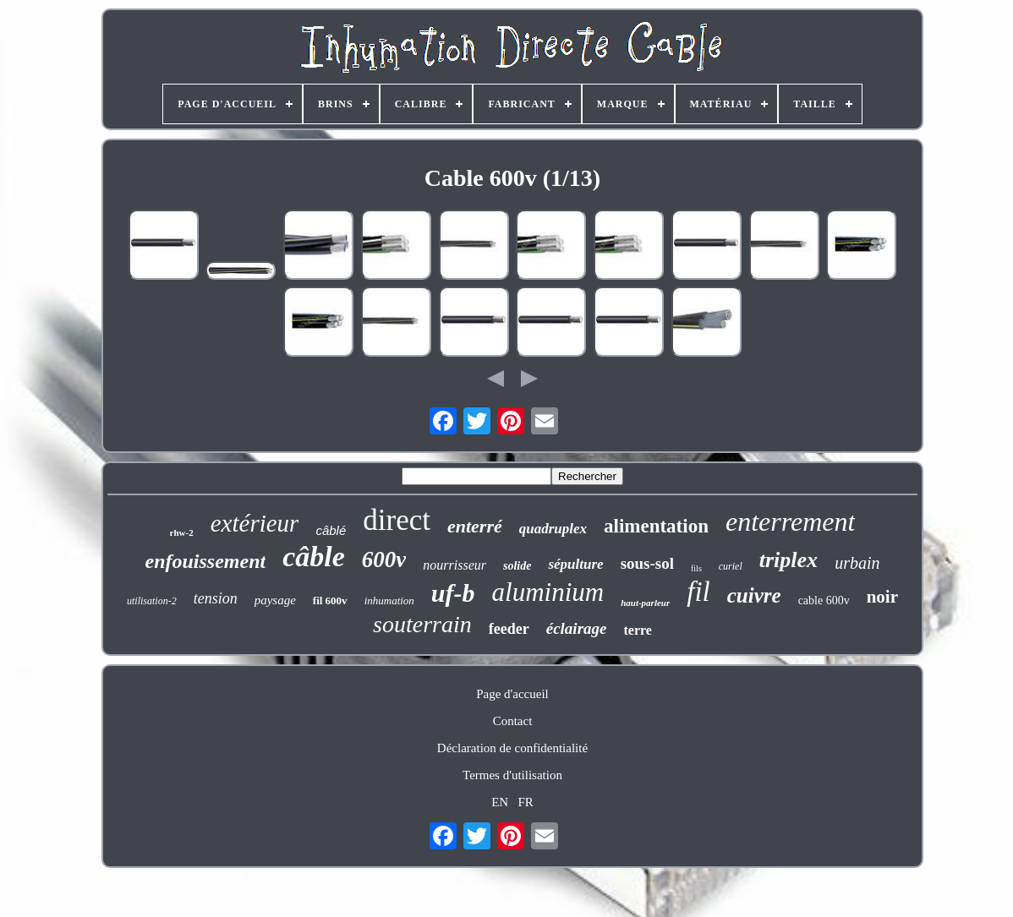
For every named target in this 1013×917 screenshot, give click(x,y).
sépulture (575, 564)
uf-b (453, 593)
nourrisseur (454, 565)
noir (882, 597)
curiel (730, 566)
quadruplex (553, 529)
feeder (509, 628)
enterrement (790, 521)
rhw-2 (182, 532)
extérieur (255, 523)
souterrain (422, 624)
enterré (474, 526)
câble (313, 556)
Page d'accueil (512, 694)
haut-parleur (645, 603)
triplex (788, 560)
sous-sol (647, 563)
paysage (275, 600)
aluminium (548, 592)
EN (499, 802)
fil (698, 591)
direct (396, 520)
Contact (513, 721)
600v (384, 559)
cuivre (754, 595)
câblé (330, 530)
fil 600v (330, 600)
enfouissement (205, 561)
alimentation (656, 526)
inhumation (389, 600)
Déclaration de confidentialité (512, 748)
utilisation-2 (152, 601)
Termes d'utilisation (512, 775)
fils (696, 568)
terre (637, 630)
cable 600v (824, 600)
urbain (857, 563)
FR (525, 802)
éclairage (576, 628)
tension (216, 598)
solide (517, 565)
